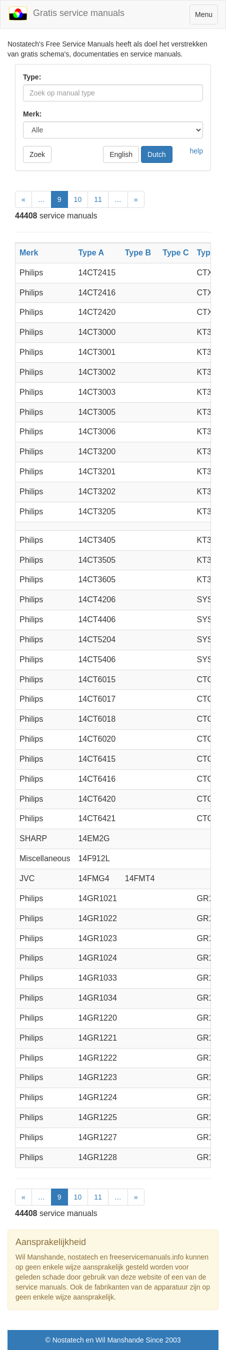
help (196, 151)
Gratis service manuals (66, 13)
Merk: (32, 114)
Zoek (37, 154)
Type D (210, 252)
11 (98, 199)
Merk (29, 252)
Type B (138, 252)
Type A (91, 252)
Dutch (157, 154)
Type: (32, 77)
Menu (206, 16)
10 (78, 199)
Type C (175, 252)
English (121, 154)
